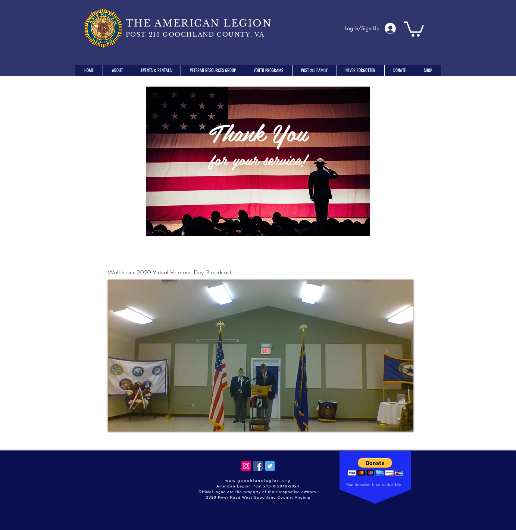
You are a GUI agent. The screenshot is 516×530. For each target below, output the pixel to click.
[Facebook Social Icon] (258, 466)
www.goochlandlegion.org (258, 480)
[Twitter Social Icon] (270, 466)
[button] (414, 28)
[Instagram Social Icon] (246, 466)
